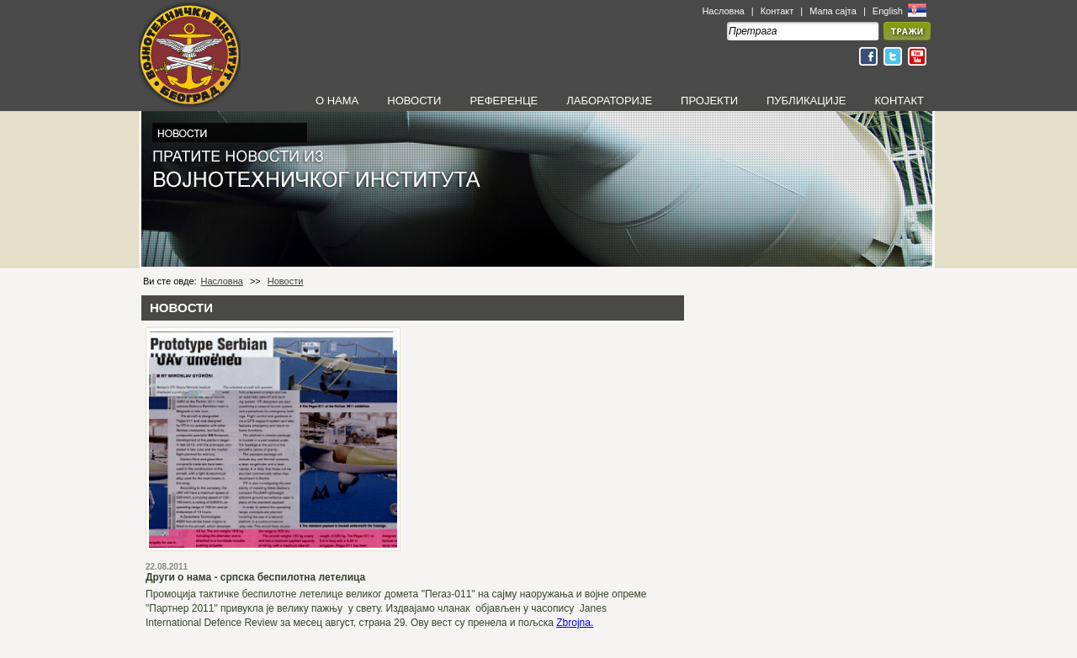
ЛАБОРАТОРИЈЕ (609, 100)
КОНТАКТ (899, 100)
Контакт (777, 11)
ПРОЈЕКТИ (709, 100)
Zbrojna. (574, 623)
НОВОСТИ (414, 100)
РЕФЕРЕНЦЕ (504, 100)
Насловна (723, 11)
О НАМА (337, 100)
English (889, 11)
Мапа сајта (833, 11)
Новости (286, 281)
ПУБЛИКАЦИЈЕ (806, 100)
